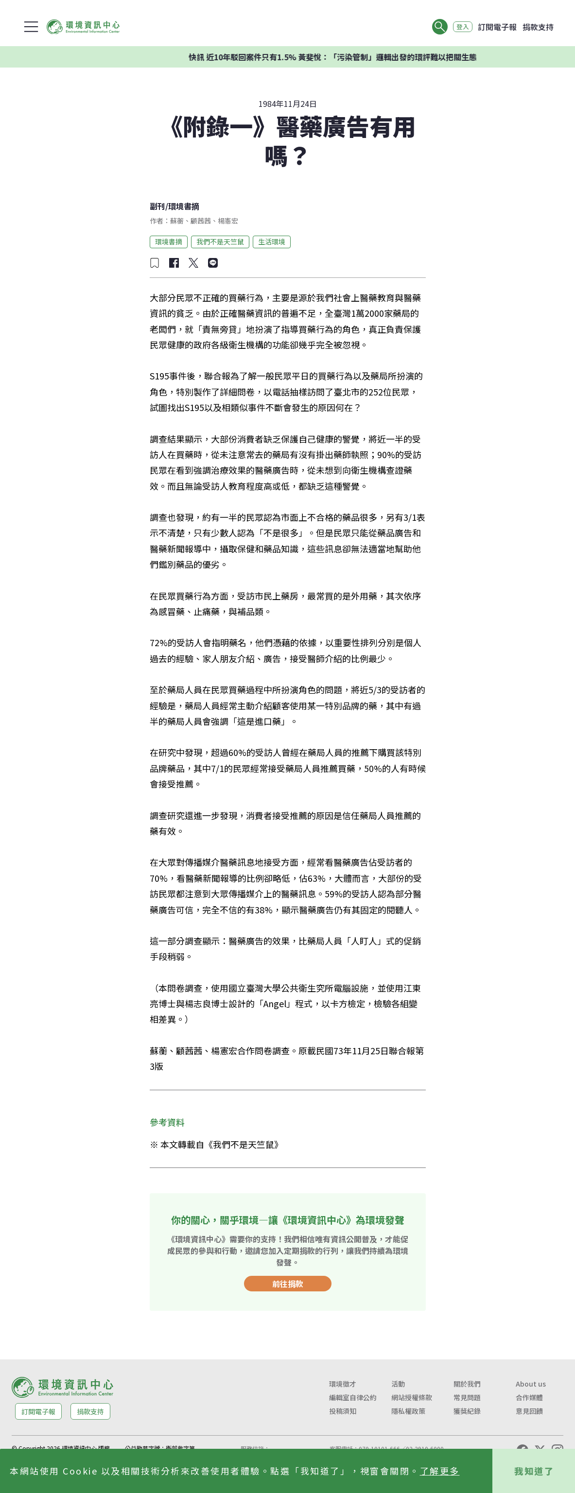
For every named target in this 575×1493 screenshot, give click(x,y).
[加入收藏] (154, 263)
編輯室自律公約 (353, 1397)
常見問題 (467, 1397)
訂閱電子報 (497, 27)
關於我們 (467, 1384)
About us (531, 1384)
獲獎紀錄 (467, 1411)
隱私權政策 (408, 1411)
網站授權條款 (411, 1397)
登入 (459, 27)
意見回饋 (529, 1411)
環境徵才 (342, 1384)
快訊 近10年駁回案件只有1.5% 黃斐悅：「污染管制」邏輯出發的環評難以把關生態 (349, 57)
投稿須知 (342, 1411)
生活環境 (271, 241)
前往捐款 (287, 1283)
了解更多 (440, 1470)
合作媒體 (529, 1397)
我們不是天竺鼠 (220, 241)
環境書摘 (183, 206)
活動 (398, 1384)
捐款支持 (538, 27)
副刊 (157, 206)
